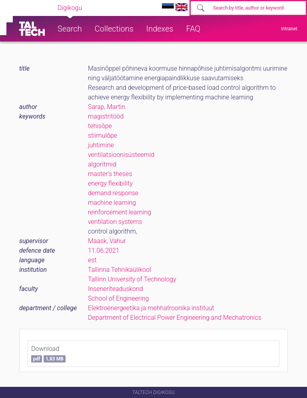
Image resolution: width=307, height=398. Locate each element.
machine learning (112, 202)
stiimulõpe (102, 135)
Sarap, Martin (106, 107)
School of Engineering (118, 298)
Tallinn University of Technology (132, 279)
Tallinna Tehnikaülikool (119, 269)
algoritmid (102, 164)
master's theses (110, 174)
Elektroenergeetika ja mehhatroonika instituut (151, 308)
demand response (113, 193)
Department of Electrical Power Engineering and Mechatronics (174, 317)
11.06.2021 (104, 250)
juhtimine (101, 145)
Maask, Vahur (107, 241)
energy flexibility (110, 183)
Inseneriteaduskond (115, 289)
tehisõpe (100, 126)
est (92, 260)
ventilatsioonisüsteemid (121, 154)
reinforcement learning (119, 212)
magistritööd (106, 116)
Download (48, 353)
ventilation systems (115, 222)
